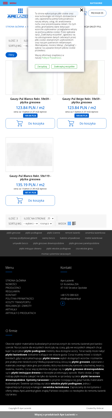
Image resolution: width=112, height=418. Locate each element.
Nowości (11, 284)
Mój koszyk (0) (97, 13)
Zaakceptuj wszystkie (64, 66)
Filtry (11, 54)
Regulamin (13, 291)
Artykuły (11, 309)
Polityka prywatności (20, 298)
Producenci (13, 287)
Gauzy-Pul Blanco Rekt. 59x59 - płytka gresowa (30, 100)
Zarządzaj (42, 66)
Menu (13, 3)
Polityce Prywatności (51, 57)
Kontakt (11, 295)
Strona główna (15, 26)
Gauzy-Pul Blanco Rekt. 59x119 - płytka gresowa (30, 177)
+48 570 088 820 (70, 295)
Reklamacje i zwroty (19, 305)
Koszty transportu (18, 302)
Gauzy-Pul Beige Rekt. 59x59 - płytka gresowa (81, 100)
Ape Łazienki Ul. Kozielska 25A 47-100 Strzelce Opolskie (74, 284)
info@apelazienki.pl (71, 298)
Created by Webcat (94, 408)
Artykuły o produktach (21, 313)
